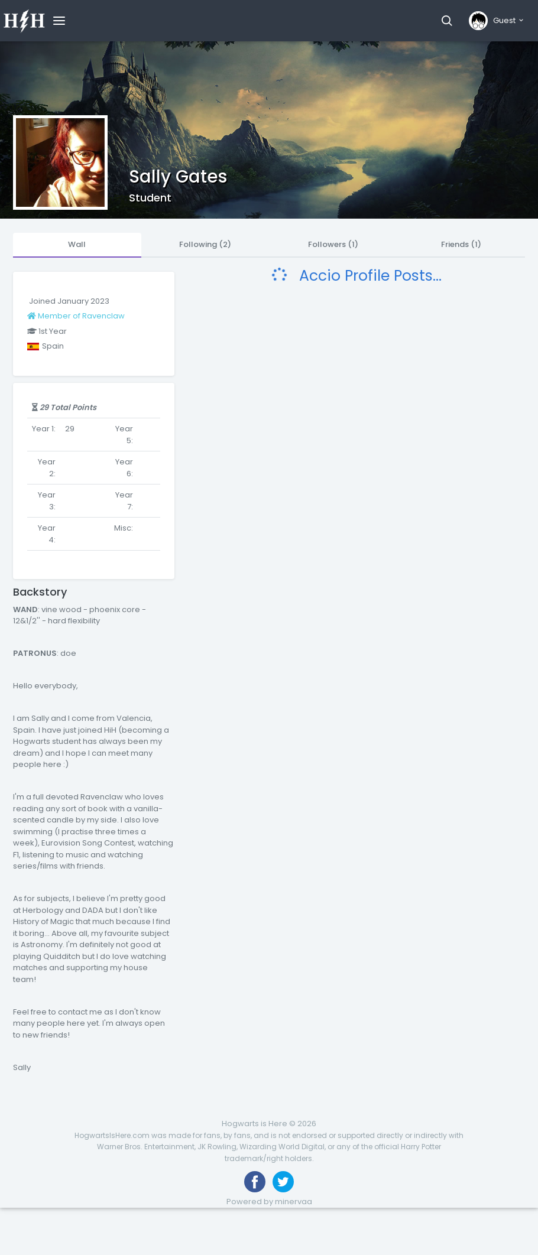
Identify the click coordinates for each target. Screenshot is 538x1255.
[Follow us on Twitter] (283, 1181)
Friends (461, 244)
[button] (447, 20)
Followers (333, 244)
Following (205, 244)
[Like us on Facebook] (254, 1181)
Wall (77, 244)
